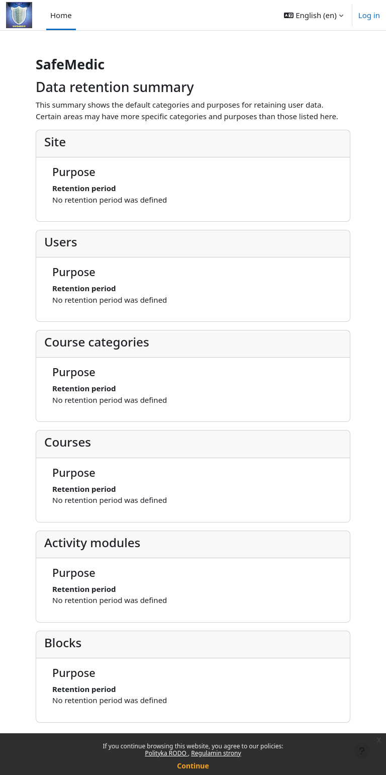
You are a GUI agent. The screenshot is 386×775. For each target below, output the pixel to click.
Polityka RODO (166, 753)
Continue (193, 765)
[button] (313, 15)
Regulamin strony (216, 753)
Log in (369, 15)
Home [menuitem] (61, 15)
